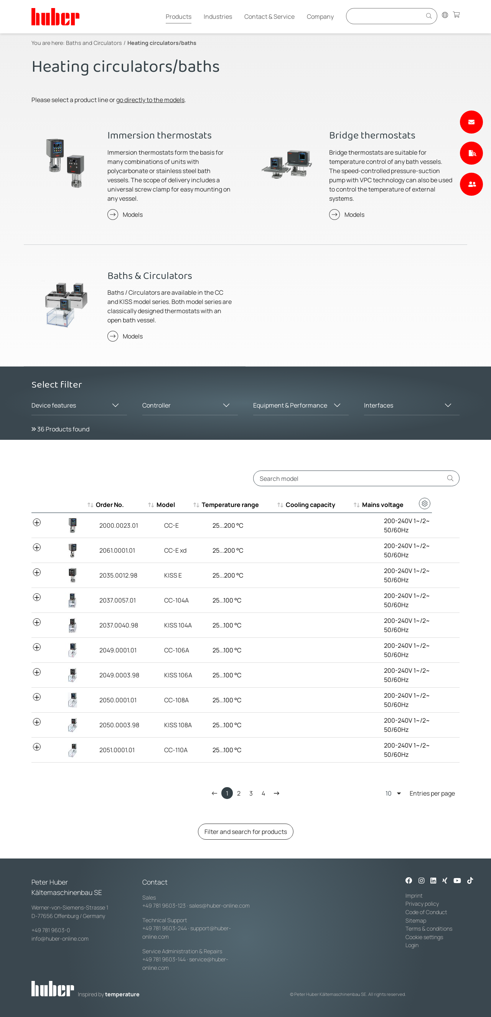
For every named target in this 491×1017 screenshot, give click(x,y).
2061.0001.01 (114, 550)
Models (133, 214)
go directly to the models (150, 100)
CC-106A (167, 650)
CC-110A (167, 750)
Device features (53, 405)
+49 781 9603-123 (164, 905)
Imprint (414, 895)
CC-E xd (166, 550)
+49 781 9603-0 (50, 930)
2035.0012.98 (115, 575)
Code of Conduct (426, 912)
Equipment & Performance (290, 405)
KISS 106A (169, 675)
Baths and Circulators (94, 42)
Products (178, 16)
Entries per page (420, 793)
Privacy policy (422, 903)
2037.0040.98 (115, 625)
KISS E (164, 575)
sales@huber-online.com (219, 905)
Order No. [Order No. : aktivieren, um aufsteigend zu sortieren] (110, 504)
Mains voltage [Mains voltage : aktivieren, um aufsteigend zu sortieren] (391, 504)
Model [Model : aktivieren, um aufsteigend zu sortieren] (164, 504)
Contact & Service (269, 16)
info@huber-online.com (60, 938)
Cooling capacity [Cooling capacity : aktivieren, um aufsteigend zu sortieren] (315, 504)
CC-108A (167, 700)
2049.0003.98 (116, 675)
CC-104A (167, 600)
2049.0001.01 (114, 650)
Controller (156, 405)
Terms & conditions (428, 928)
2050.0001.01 (114, 700)
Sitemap (415, 920)
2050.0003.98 (116, 725)
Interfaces (378, 405)
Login (412, 945)
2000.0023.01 (115, 525)
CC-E (162, 525)
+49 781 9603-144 (164, 959)
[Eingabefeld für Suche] (385, 16)
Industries (218, 16)
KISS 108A (169, 725)
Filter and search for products (245, 831)
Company (320, 16)
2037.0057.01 (114, 600)
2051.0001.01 (113, 750)
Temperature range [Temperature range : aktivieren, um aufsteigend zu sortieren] (231, 504)
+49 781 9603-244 (164, 928)
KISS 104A (169, 625)
